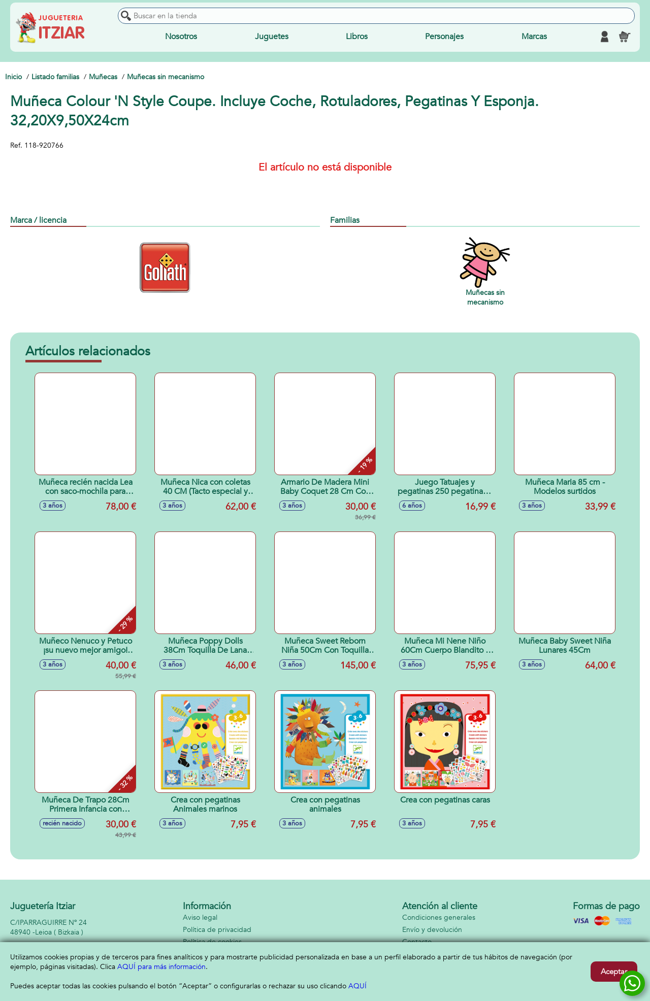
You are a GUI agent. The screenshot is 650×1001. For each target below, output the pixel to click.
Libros (357, 36)
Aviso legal (200, 917)
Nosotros (181, 36)
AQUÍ (357, 986)
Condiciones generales (438, 917)
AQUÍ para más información (161, 967)
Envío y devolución (432, 930)
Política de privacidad (217, 930)
